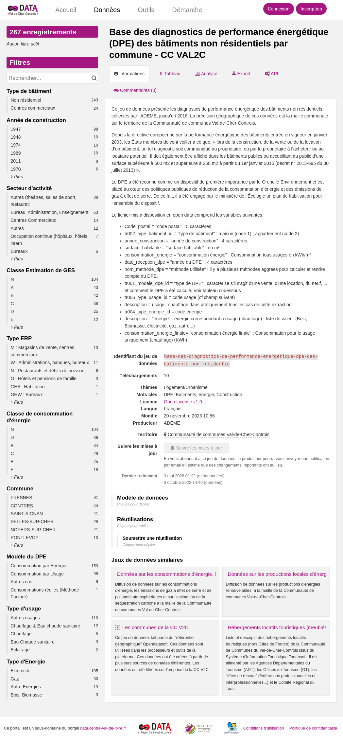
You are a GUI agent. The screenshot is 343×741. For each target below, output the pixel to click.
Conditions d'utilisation (264, 728)
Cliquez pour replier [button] (133, 526)
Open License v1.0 (183, 401)
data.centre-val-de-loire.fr (103, 728)
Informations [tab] (129, 73)
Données (107, 9)
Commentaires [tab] (135, 90)
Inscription (311, 8)
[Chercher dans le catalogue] (94, 78)
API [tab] (271, 73)
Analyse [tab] (206, 73)
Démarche (187, 9)
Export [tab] (241, 73)
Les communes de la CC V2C (155, 627)
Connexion (278, 8)
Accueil (65, 9)
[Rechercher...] (52, 78)
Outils (146, 9)
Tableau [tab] (169, 73)
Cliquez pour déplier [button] (133, 504)
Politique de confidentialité (313, 728)
